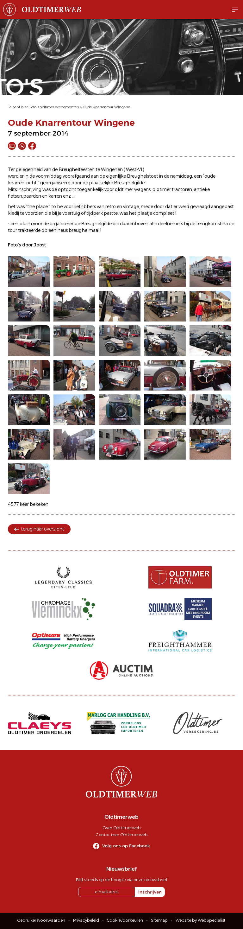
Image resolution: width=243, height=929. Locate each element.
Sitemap (159, 920)
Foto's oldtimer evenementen (54, 107)
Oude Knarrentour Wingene (106, 107)
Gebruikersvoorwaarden (41, 920)
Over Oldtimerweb (121, 827)
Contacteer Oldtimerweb (121, 834)
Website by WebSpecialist (201, 920)
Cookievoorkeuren (125, 920)
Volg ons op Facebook (126, 845)
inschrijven (150, 891)
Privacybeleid (86, 920)
